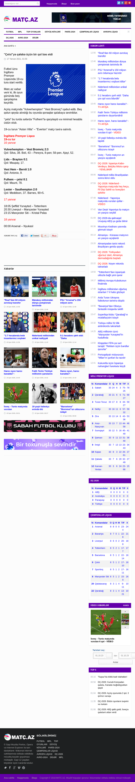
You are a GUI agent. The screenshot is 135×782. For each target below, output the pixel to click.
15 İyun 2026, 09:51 (13, 413)
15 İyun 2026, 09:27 (41, 413)
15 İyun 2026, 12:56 (13, 307)
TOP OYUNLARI (33, 32)
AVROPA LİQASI (110, 32)
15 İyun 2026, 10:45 (13, 378)
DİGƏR (35, 38)
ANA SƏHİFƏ (9, 46)
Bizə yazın (75, 4)
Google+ (126, 2)
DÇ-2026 (10, 38)
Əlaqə (63, 4)
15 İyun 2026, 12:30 (69, 307)
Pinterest (129, 2)
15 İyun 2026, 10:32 (41, 378)
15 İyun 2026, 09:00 (69, 416)
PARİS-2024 (70, 32)
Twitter (118, 2)
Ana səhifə (9, 778)
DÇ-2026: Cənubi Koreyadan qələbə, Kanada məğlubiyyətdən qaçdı (112, 685)
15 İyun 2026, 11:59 (13, 342)
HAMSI (126, 605)
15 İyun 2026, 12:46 (41, 309)
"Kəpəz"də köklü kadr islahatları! (112, 677)
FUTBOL (10, 32)
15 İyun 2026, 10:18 (69, 378)
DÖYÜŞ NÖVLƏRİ (53, 32)
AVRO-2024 (23, 38)
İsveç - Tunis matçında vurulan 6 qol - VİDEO (102, 640)
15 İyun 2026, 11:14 (69, 342)
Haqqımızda (52, 4)
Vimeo (19, 767)
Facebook (122, 2)
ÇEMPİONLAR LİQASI (89, 32)
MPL (20, 32)
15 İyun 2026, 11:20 (41, 342)
